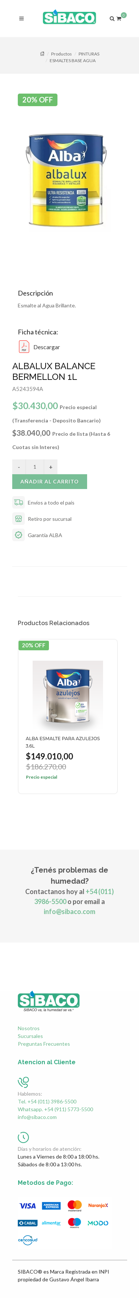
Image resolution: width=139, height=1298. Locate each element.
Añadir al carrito (49, 481)
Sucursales (30, 1036)
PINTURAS (89, 54)
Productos (61, 54)
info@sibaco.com (69, 911)
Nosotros (29, 1028)
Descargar (39, 346)
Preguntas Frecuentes (44, 1044)
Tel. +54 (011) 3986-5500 (47, 1101)
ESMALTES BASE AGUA (73, 60)
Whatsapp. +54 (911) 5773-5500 (55, 1109)
